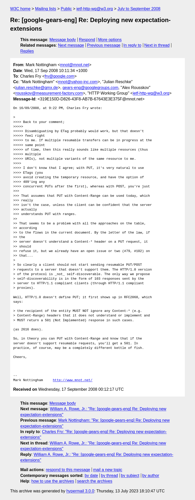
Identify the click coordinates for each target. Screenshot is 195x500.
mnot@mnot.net (74, 65)
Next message (71, 45)
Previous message (104, 45)
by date (91, 475)
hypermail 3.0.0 (80, 491)
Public (66, 9)
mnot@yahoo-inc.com (78, 82)
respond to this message (68, 470)
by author (150, 475)
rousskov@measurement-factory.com (49, 93)
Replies (27, 51)
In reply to (132, 45)
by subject (130, 475)
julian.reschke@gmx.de (36, 87)
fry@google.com (59, 76)
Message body (63, 40)
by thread (109, 475)
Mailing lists (45, 9)
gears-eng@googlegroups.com (90, 87)
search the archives (94, 481)
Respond (87, 40)
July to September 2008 (139, 9)
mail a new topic (107, 470)
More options (110, 40)
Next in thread (157, 45)
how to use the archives (52, 481)
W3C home (20, 9)
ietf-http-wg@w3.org (94, 9)
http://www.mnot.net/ (72, 380)
